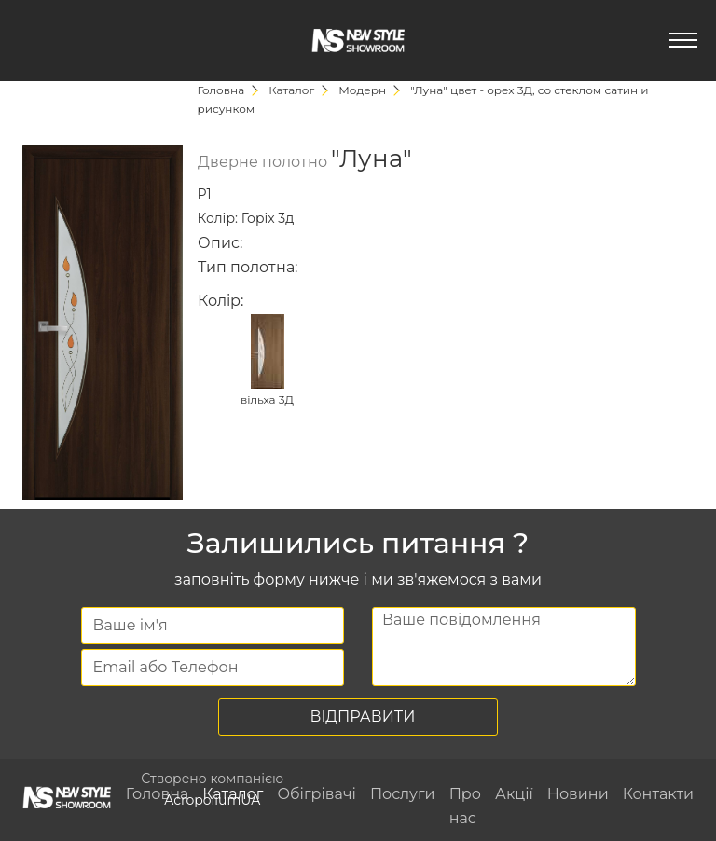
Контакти (658, 794)
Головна (157, 794)
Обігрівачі (316, 794)
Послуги (402, 794)
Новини (578, 794)
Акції (514, 794)
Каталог (232, 794)
